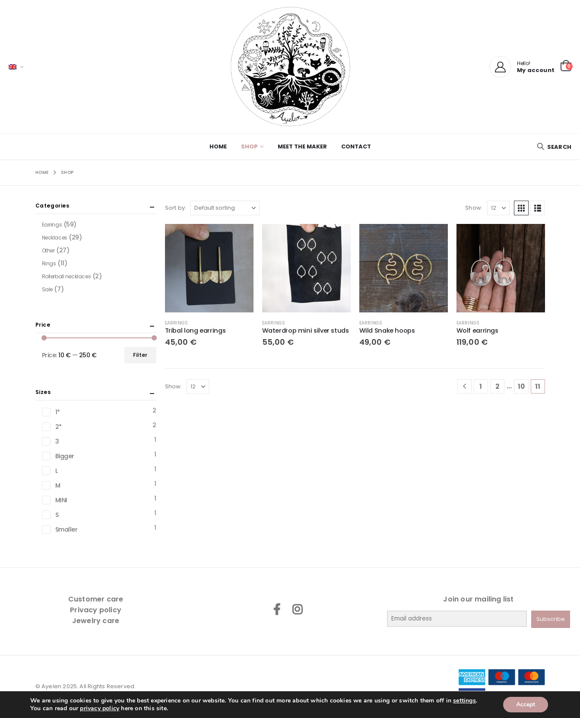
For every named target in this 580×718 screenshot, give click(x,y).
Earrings (176, 323)
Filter (140, 355)
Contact (356, 146)
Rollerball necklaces (66, 276)
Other (48, 250)
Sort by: (176, 208)
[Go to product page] (209, 268)
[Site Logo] (290, 66)
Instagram (297, 609)
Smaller (66, 529)
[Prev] (464, 386)
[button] (554, 147)
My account (536, 70)
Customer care (96, 599)
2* (58, 426)
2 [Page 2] (497, 386)
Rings (49, 263)
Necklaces (54, 237)
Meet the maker (302, 146)
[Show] (498, 208)
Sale (47, 289)
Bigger (64, 456)
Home (218, 146)
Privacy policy (95, 610)
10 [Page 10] (521, 386)
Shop (249, 146)
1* (57, 412)
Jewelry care (95, 621)
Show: (473, 208)
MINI (61, 500)
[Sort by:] (225, 208)
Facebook (276, 609)
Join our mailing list (478, 599)
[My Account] (500, 67)
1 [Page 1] (480, 386)
